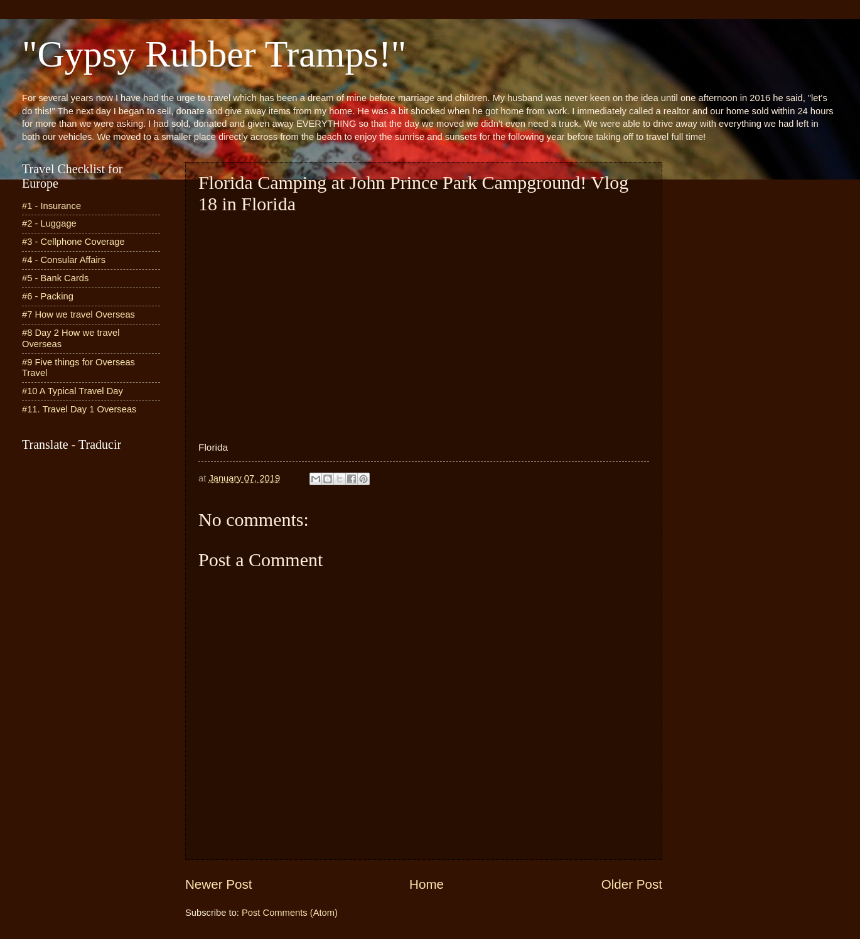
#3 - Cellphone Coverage (73, 242)
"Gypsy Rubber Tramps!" (214, 54)
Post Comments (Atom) (290, 913)
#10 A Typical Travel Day (72, 391)
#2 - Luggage (49, 223)
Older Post (631, 884)
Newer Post (218, 884)
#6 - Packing (47, 296)
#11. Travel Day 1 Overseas (79, 409)
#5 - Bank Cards (55, 278)
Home (426, 884)
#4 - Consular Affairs (63, 260)
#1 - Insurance (51, 206)
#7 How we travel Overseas (78, 314)
